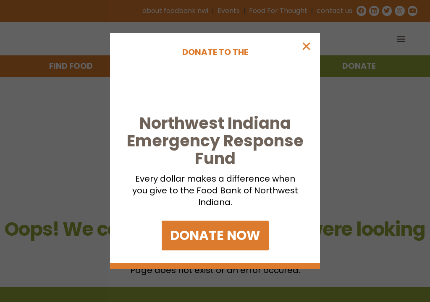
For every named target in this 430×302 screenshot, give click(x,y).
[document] (215, 151)
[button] (306, 31)
